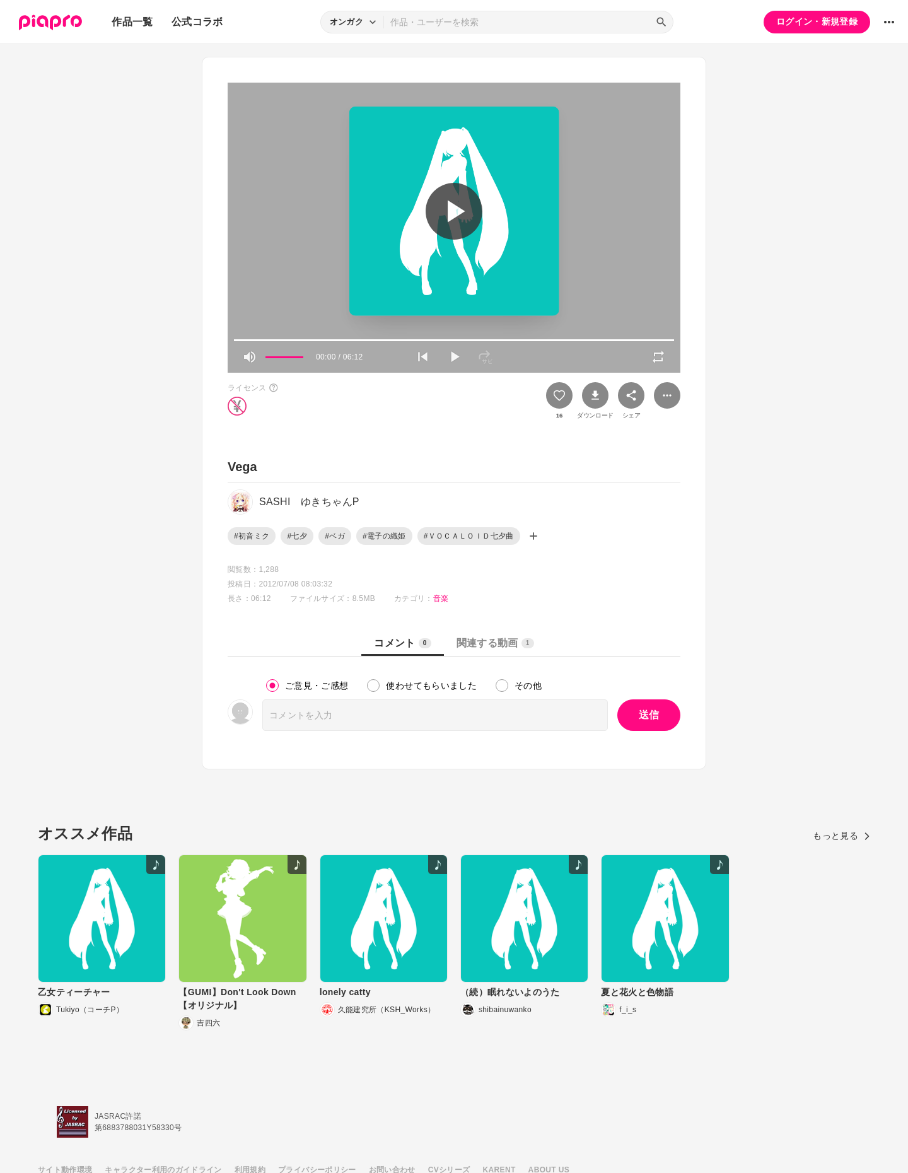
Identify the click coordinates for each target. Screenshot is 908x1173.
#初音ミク (251, 536)
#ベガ (335, 536)
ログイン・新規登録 (817, 21)
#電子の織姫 (384, 536)
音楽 (441, 598)
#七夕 (297, 536)
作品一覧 (132, 21)
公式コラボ (197, 21)
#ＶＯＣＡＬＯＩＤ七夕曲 (469, 536)
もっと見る (841, 836)
